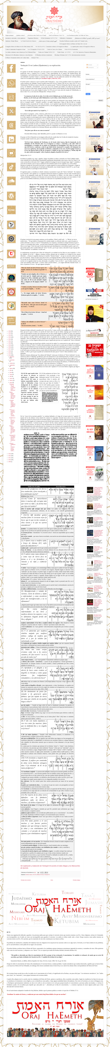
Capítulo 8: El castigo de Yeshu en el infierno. (98, 574)
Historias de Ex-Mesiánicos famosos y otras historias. (19, 55)
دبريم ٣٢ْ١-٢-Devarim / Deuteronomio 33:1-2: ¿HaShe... (12, 412)
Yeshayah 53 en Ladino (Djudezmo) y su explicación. (12, 438)
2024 (9, 335)
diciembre (12, 356)
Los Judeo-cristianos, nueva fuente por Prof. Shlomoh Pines (21, 52)
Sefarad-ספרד (35, 57)
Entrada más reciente (26, 880)
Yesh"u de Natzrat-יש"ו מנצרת (56, 35)
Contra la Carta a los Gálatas (54, 49)
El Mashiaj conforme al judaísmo (43, 55)
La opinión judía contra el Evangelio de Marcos (83, 46)
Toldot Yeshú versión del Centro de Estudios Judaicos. (98, 548)
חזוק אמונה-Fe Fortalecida (71, 49)
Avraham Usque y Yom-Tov (30, 874)
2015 (9, 353)
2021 (9, 341)
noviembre (12, 360)
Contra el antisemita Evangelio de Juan (15, 49)
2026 (9, 331)
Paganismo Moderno (33, 38)
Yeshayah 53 (47, 874)
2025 (9, 333)
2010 (9, 459)
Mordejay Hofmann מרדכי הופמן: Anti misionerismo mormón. (70, 55)
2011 (9, 457)
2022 (9, 339)
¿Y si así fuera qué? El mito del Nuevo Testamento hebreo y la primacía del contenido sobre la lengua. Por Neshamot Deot (95, 534)
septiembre (12, 365)
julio (11, 370)
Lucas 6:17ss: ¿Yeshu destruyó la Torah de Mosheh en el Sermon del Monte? (98, 506)
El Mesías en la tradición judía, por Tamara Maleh (12, 421)
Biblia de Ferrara (40, 874)
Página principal (9, 35)
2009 (9, 461)
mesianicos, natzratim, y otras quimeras (15, 38)
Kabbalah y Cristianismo (66, 38)
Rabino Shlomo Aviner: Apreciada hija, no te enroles (12, 395)
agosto (11, 368)
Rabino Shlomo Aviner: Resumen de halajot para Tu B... (12, 429)
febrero (11, 380)
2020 (9, 343)
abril (11, 376)
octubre (11, 363)
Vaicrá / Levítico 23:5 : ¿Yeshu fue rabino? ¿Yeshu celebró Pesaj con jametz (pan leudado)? (98, 603)
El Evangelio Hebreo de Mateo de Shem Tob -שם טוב (73, 44)
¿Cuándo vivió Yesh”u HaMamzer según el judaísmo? (12, 404)
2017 (9, 349)
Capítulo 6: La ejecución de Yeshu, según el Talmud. (98, 562)
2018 (9, 347)
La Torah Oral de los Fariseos (28, 41)
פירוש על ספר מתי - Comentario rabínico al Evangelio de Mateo (51, 46)
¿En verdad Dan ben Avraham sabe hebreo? (98, 519)
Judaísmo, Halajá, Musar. (12, 41)
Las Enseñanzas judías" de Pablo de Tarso (77, 35)
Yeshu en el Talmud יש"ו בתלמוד (46, 52)
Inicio (52, 880)
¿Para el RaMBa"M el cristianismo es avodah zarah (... (12, 447)
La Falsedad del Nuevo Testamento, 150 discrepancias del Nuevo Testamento (98, 588)
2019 (9, 345)
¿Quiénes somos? (20, 35)
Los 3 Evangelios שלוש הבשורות (36, 49)
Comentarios (90, 67)
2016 (9, 351)
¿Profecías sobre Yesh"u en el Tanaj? (36, 35)
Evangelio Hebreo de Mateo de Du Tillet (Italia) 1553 (19, 46)
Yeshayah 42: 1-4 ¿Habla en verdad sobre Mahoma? (12, 387)
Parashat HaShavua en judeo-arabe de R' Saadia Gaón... (74, 41)
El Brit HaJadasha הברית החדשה (49, 38)
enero (11, 382)
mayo (11, 374)
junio (11, 372)
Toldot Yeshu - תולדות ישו (64, 52)
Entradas (89, 64)
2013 (9, 453)
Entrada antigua (76, 880)
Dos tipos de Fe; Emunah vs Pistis (98, 615)
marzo (11, 378)
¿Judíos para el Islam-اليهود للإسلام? (48, 41)
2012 (9, 455)
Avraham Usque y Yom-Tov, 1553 (51, 78)
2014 (9, 355)
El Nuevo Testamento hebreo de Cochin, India (17, 57)
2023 (9, 337)
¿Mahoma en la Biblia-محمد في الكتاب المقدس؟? (87, 38)
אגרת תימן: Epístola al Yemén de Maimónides (84, 52)
